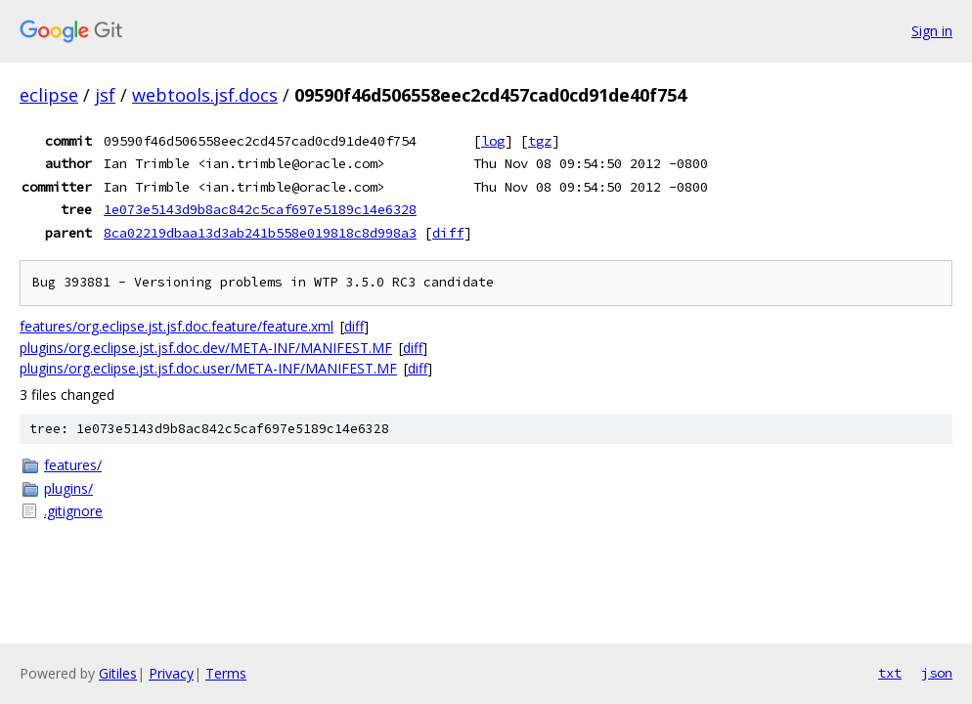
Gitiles (118, 673)
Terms (225, 673)
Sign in (931, 31)
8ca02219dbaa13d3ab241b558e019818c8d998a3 (260, 233)
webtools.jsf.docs (205, 95)
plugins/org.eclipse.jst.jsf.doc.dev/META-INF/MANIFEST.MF (206, 347)
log (493, 141)
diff (448, 233)
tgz (540, 141)
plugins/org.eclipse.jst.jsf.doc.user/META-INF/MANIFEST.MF (208, 368)
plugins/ (68, 488)
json (936, 673)
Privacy (171, 673)
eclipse (49, 95)
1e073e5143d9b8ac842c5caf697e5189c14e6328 (260, 209)
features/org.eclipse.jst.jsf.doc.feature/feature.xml (176, 326)
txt (890, 673)
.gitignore (73, 511)
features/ (73, 465)
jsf (105, 95)
